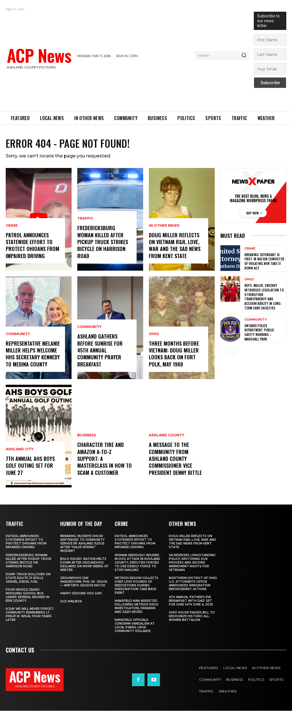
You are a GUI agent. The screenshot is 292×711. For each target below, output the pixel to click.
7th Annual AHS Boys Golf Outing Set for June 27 (30, 466)
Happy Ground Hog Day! (81, 593)
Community (18, 335)
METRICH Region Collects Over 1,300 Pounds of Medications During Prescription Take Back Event (136, 585)
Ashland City (19, 450)
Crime (12, 226)
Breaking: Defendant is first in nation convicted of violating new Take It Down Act (264, 261)
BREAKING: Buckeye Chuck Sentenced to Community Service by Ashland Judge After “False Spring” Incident (82, 543)
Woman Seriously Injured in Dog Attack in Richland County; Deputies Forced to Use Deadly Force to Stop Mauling (137, 563)
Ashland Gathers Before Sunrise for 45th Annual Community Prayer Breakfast (100, 351)
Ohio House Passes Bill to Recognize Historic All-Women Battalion (192, 616)
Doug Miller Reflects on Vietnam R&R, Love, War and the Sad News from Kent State (174, 246)
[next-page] (233, 352)
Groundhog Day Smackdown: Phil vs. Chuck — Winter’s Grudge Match (83, 582)
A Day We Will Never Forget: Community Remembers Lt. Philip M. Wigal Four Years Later (30, 614)
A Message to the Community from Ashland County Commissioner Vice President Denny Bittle (175, 459)
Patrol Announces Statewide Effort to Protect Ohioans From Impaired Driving (32, 246)
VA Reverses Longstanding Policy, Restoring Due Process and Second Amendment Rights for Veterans (192, 563)
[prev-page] (224, 352)
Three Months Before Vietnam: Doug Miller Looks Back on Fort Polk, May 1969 (174, 354)
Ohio (154, 335)
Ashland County (166, 437)
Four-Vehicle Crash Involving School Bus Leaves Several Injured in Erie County (27, 595)
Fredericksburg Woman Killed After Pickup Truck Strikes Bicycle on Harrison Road (102, 243)
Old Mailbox (71, 601)
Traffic (85, 220)
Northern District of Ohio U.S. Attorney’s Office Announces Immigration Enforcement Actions (193, 583)
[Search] (243, 55)
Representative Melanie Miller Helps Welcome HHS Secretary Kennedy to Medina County (33, 354)
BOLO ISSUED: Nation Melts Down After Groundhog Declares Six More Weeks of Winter (84, 564)
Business (86, 437)
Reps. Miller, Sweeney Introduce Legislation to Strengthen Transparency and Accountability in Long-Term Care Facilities (264, 296)
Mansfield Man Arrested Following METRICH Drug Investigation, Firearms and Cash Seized (137, 606)
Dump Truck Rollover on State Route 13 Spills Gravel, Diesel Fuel (28, 578)
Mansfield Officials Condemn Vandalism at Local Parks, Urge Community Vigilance (135, 625)
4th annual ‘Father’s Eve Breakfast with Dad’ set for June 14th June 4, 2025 (191, 601)
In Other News (164, 226)
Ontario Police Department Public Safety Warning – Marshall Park (259, 332)
